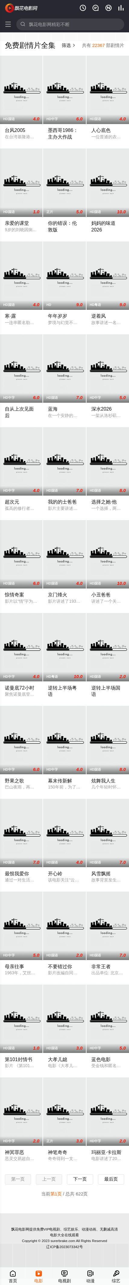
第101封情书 (18, 1059)
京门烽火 (57, 594)
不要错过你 (60, 966)
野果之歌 (14, 780)
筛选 (68, 45)
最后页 (111, 1179)
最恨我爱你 (17, 873)
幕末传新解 (60, 780)
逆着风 (98, 316)
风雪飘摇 (101, 873)
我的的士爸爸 (62, 501)
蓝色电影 (101, 1059)
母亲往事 (14, 966)
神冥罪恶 (14, 1152)
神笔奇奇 (57, 1152)
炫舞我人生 (103, 780)
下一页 (80, 1179)
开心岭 (55, 873)
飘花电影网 (21, 8)
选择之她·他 (104, 501)
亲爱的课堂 (17, 223)
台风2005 (15, 130)
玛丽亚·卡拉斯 (106, 1152)
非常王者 (101, 966)
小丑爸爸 (101, 594)
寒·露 (10, 316)
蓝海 (53, 408)
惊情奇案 (14, 594)
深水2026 (101, 408)
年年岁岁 (57, 316)
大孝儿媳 (57, 1059)
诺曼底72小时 (19, 687)
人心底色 (101, 130)
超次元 (12, 501)
